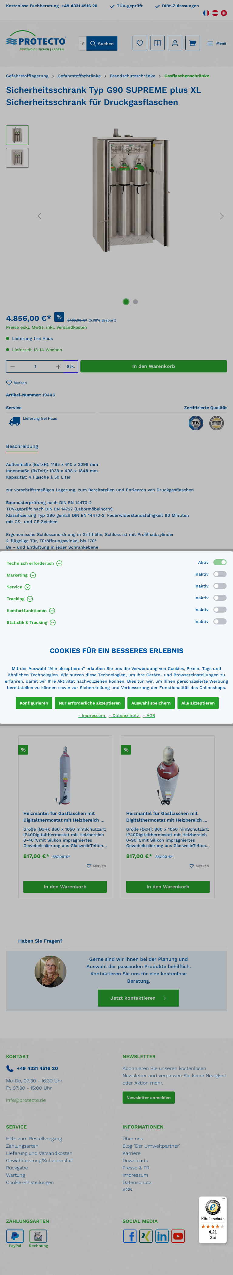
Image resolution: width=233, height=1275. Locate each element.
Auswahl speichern (151, 703)
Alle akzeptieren (198, 703)
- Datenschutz (124, 715)
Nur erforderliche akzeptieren (90, 703)
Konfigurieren (34, 703)
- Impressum (92, 715)
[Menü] (223, 1200)
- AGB (149, 715)
